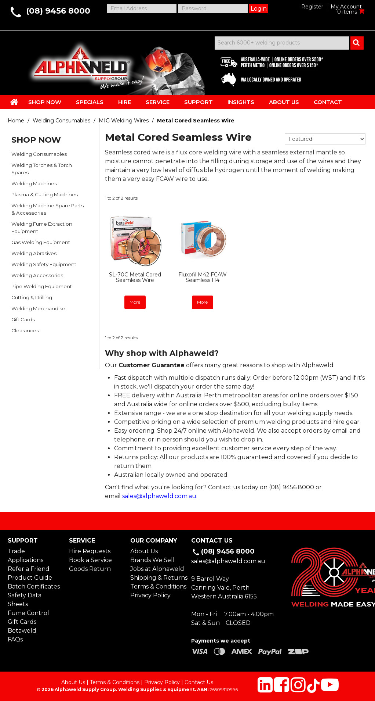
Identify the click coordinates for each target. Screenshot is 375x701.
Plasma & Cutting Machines (44, 194)
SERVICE (158, 102)
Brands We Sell (152, 560)
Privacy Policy (150, 595)
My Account (346, 6)
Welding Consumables (61, 120)
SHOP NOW (44, 102)
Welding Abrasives (34, 253)
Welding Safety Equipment (43, 264)
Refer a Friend (29, 568)
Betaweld (22, 630)
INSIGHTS (240, 102)
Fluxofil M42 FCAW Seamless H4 (202, 277)
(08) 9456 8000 (58, 11)
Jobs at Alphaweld (157, 568)
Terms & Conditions (157, 586)
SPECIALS (89, 102)
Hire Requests (89, 551)
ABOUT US (284, 102)
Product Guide (30, 577)
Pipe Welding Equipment (41, 286)
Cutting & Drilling (31, 297)
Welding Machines (34, 183)
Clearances (25, 330)
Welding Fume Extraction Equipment (41, 227)
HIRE (124, 102)
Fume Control (28, 612)
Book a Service (90, 560)
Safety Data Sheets (24, 600)
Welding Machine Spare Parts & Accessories (47, 209)
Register (312, 6)
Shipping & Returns (157, 577)
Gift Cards (23, 319)
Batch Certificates (34, 586)
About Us (144, 551)
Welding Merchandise (38, 308)
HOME (14, 101)
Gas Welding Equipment (40, 242)
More (135, 302)
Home (16, 120)
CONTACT (328, 102)
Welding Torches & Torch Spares (41, 168)
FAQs (15, 639)
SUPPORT (198, 102)
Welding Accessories (37, 275)
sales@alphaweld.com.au (159, 496)
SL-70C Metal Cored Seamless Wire (135, 277)
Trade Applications (25, 556)
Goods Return (90, 568)
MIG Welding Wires (124, 120)
